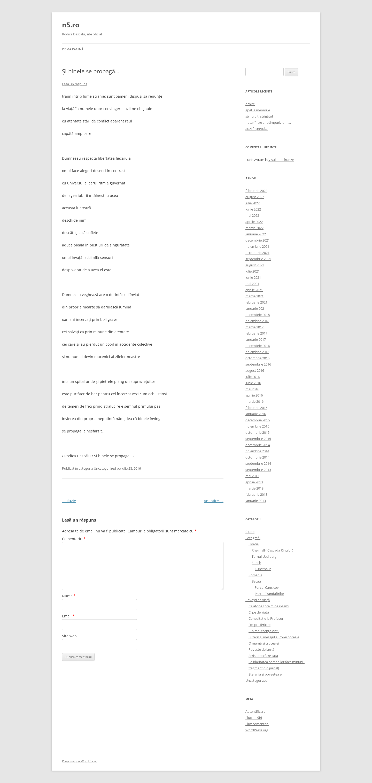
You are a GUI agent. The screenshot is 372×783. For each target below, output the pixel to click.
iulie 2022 (252, 203)
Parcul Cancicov (267, 587)
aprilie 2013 (254, 482)
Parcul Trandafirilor (269, 593)
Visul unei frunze (281, 159)
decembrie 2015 (257, 420)
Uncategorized (105, 468)
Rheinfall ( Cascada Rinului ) (272, 550)
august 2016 (254, 370)
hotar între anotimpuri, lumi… (268, 122)
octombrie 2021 (257, 252)
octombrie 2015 (257, 432)
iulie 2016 (252, 376)
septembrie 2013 (258, 469)
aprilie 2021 (254, 290)
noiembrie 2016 (257, 352)
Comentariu (74, 538)
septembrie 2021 (258, 259)
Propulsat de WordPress (79, 761)
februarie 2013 (256, 494)
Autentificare (255, 711)
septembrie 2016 (258, 364)
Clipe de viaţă (259, 612)
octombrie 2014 (257, 457)
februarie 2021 (256, 302)
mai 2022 (252, 215)
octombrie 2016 (257, 358)
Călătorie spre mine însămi (269, 606)
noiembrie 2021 (257, 246)
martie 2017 (254, 327)
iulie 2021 (252, 271)
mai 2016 (252, 389)
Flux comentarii (257, 724)
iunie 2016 (253, 383)
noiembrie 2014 (257, 451)
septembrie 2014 (258, 463)
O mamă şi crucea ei (264, 643)
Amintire (213, 500)
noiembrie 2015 (257, 426)
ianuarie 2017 (255, 339)
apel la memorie (257, 110)
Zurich (256, 562)
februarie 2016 (256, 407)
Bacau (256, 581)
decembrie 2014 (257, 445)
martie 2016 (254, 401)
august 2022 (254, 197)
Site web (69, 635)
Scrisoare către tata (263, 655)
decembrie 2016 (257, 345)
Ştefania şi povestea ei (265, 674)
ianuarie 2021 (255, 308)
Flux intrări (253, 717)
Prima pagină (72, 49)
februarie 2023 (256, 190)
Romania (255, 575)
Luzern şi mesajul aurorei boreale (274, 637)
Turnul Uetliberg (264, 556)
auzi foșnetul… (256, 128)
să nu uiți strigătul (259, 116)
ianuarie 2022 (255, 234)
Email (68, 616)
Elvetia (254, 544)
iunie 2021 (253, 277)
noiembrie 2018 (257, 321)
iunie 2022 (253, 209)
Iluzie (69, 500)
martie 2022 (254, 228)
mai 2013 (252, 476)
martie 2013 (254, 488)
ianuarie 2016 (255, 414)
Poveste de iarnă (261, 649)
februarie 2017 (256, 333)
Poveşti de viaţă (257, 600)
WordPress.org (256, 730)
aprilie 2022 (254, 221)
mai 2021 (252, 283)
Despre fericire (259, 624)
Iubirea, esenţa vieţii (264, 631)
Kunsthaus (263, 569)
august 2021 (254, 265)
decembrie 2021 (257, 240)
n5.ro (70, 24)
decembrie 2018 (257, 314)
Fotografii (252, 538)
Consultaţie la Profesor (266, 618)
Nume (69, 595)
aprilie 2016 (254, 395)
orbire (250, 104)
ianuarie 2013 (255, 500)
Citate (249, 531)
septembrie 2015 (258, 438)
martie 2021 (254, 296)
